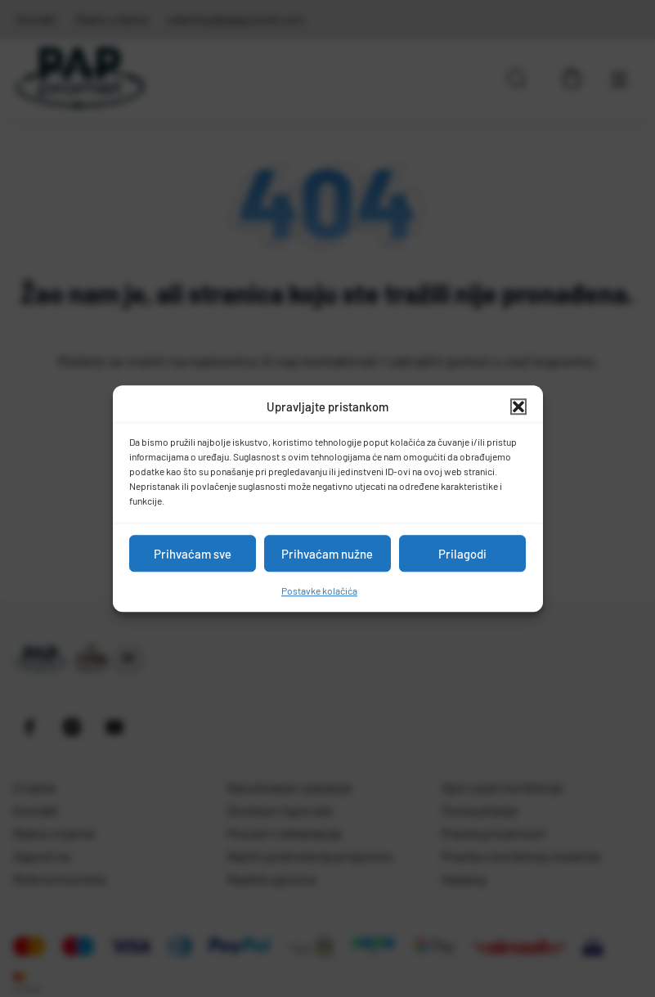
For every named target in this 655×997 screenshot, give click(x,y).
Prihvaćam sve (192, 553)
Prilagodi (462, 553)
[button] (518, 406)
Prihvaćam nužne (327, 553)
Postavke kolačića (319, 590)
